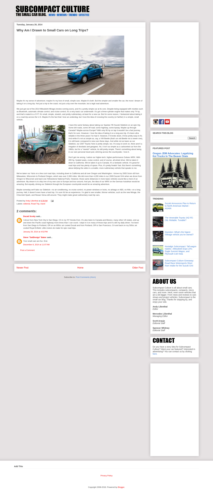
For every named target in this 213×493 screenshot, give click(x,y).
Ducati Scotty (29, 216)
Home (80, 267)
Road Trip (35, 204)
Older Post (137, 267)
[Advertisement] (174, 67)
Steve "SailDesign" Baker (34, 237)
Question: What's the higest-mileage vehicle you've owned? (179, 233)
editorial (26, 204)
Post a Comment (27, 250)
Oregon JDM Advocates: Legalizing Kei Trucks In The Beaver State (173, 154)
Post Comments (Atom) (86, 277)
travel (43, 204)
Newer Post (23, 267)
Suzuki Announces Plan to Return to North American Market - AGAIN (180, 206)
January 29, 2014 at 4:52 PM (35, 232)
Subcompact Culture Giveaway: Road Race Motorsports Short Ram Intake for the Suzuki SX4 (179, 263)
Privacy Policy (107, 475)
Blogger (121, 487)
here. (155, 354)
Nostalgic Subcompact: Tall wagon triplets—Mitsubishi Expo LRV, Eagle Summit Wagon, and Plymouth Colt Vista (180, 250)
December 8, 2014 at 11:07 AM (36, 244)
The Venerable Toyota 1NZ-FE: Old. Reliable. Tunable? (179, 219)
